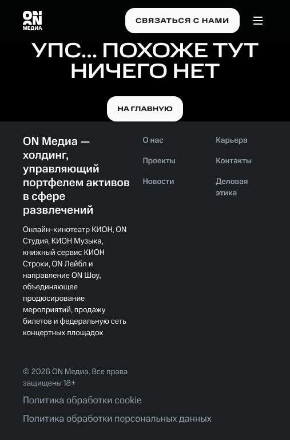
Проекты (159, 161)
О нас (152, 140)
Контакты (234, 161)
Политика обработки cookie (82, 400)
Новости (158, 181)
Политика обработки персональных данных (117, 419)
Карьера (232, 140)
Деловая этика (232, 187)
